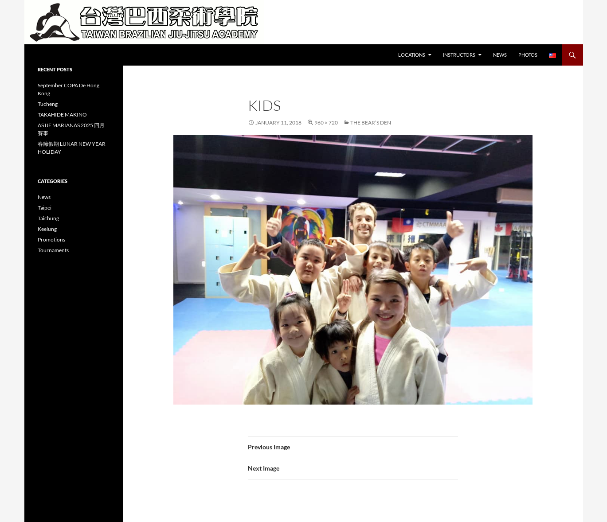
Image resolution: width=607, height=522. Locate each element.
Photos (527, 55)
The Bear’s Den (370, 122)
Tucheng (48, 104)
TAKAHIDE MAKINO (62, 114)
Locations (411, 55)
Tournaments (53, 250)
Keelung (47, 229)
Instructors (459, 55)
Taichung (48, 218)
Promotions (51, 239)
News (500, 55)
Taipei (44, 207)
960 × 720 (326, 122)
